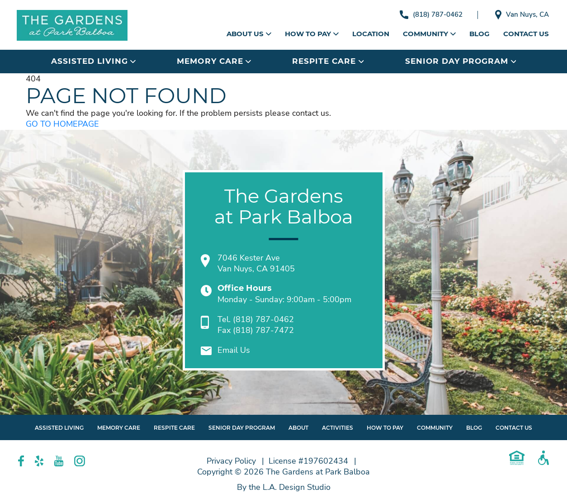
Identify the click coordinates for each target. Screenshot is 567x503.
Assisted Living (93, 61)
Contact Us (526, 33)
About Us (249, 33)
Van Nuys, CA (522, 14)
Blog (479, 33)
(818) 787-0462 (431, 14)
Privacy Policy (231, 461)
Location (370, 33)
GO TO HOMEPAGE (62, 124)
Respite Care (328, 61)
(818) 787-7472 (263, 330)
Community (429, 33)
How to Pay (312, 33)
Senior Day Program (460, 61)
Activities (337, 427)
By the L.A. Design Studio (284, 487)
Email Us (233, 350)
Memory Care (213, 61)
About (298, 427)
